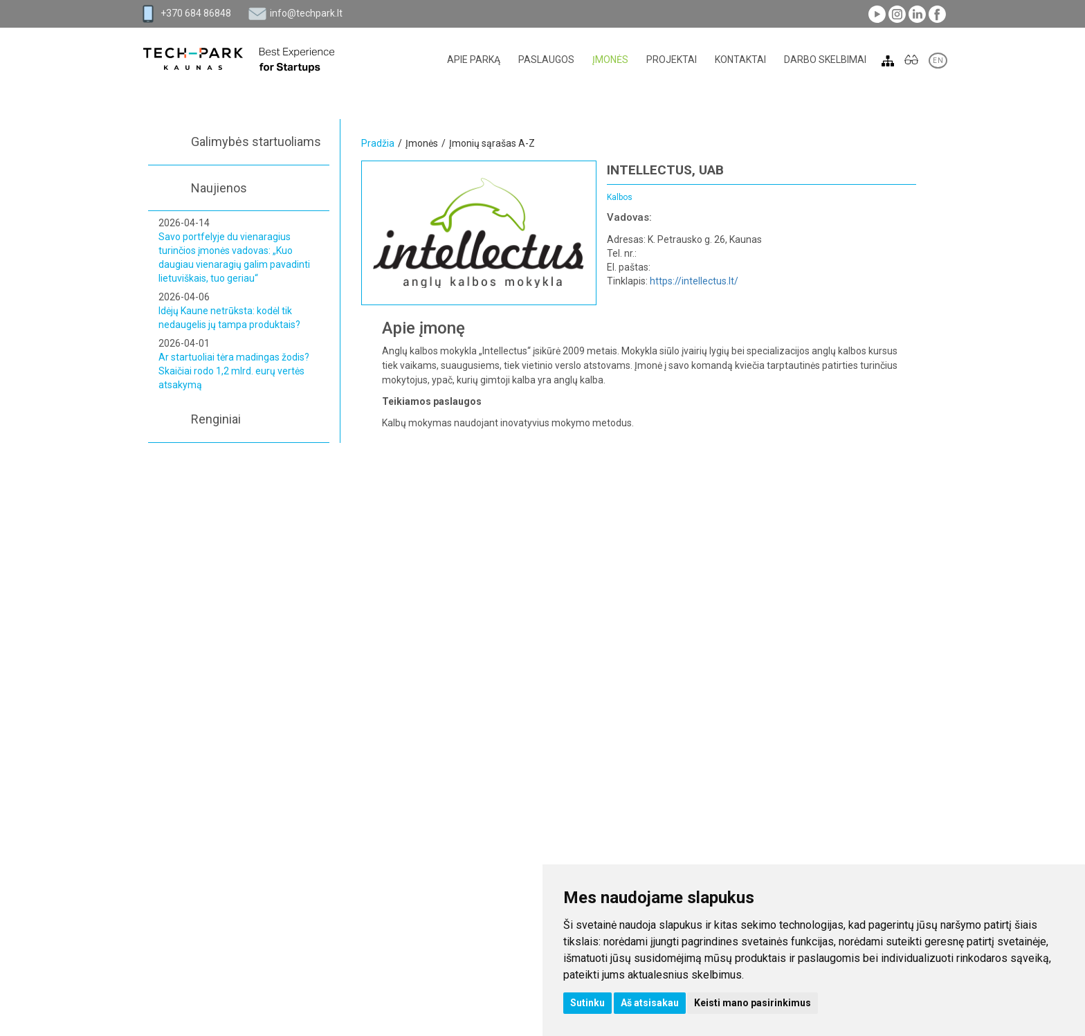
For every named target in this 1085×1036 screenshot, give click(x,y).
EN (938, 60)
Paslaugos (546, 59)
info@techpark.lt (306, 13)
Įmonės (610, 59)
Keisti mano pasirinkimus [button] (752, 1002)
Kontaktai (740, 59)
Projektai (671, 59)
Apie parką (473, 59)
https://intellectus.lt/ (694, 281)
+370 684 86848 (196, 13)
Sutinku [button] (587, 1002)
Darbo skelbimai (825, 59)
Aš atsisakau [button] (650, 1002)
